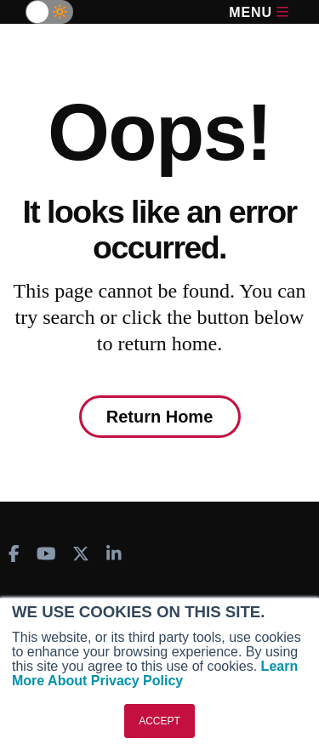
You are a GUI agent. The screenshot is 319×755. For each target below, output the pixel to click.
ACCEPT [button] (159, 721)
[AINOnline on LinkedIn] (114, 553)
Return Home (160, 416)
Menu (258, 12)
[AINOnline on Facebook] (14, 553)
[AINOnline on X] (80, 553)
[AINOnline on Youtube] (46, 553)
